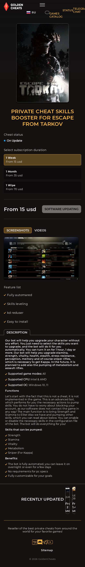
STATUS (68, 10)
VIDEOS (40, 230)
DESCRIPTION (17, 332)
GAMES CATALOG (56, 15)
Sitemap (47, 550)
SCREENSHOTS (18, 230)
